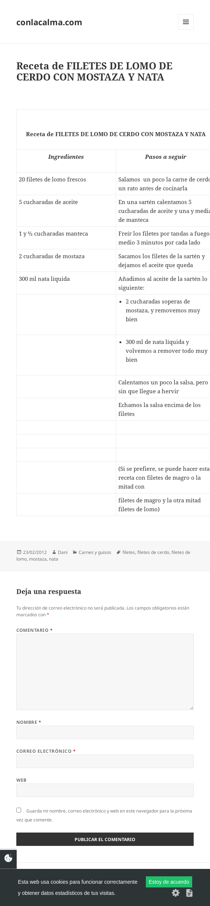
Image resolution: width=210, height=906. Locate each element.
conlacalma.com (49, 21)
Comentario (34, 630)
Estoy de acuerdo (169, 882)
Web (21, 780)
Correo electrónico (46, 751)
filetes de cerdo (153, 552)
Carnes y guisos (95, 552)
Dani (63, 552)
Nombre (29, 722)
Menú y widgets (186, 29)
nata (53, 559)
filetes (128, 552)
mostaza (38, 559)
